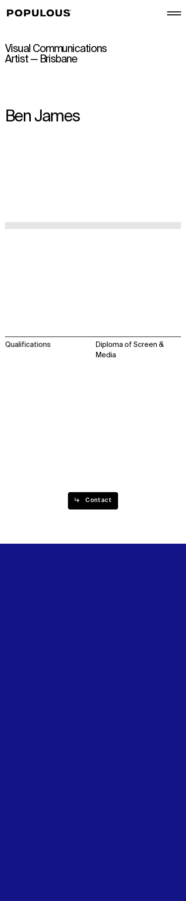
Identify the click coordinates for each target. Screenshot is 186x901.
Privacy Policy (27, 829)
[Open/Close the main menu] (174, 13)
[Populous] (42, 13)
